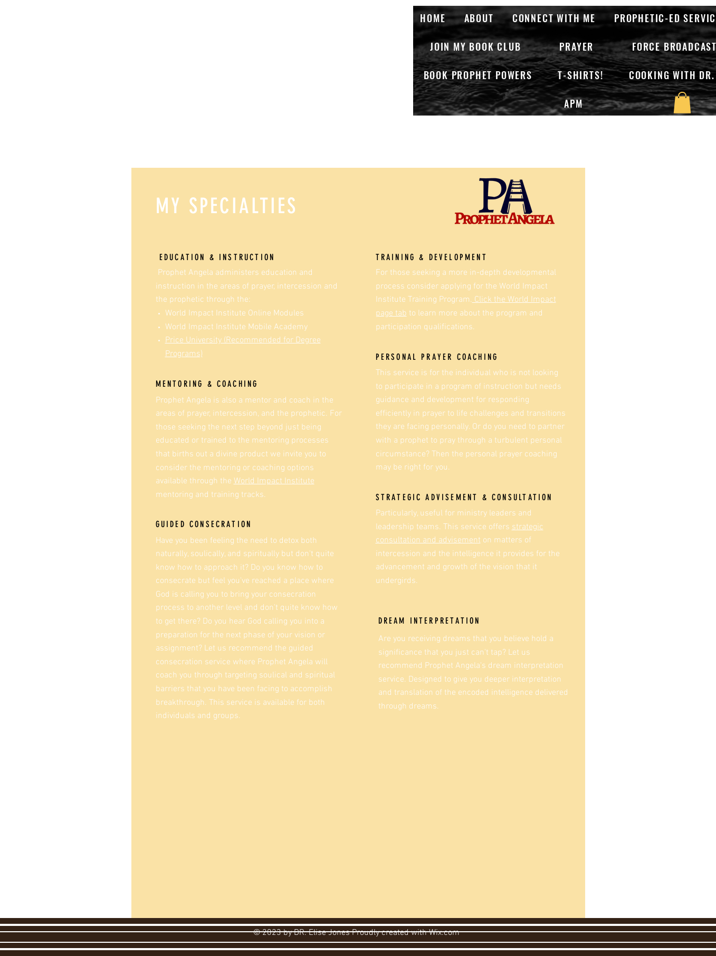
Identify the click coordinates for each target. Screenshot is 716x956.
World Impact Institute (274, 481)
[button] (682, 102)
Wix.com (444, 933)
